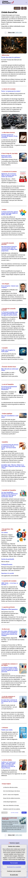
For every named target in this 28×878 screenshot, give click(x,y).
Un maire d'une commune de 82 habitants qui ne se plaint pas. (9, 701)
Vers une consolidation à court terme (9, 416)
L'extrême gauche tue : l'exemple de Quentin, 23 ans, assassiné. (9, 136)
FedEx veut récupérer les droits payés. (8, 350)
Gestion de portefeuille (7, 559)
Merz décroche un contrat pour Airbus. (9, 369)
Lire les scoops (14, 812)
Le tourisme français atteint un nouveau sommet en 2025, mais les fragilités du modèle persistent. (9, 669)
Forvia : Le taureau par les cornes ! (11, 91)
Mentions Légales (14, 843)
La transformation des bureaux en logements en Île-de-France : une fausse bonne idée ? (9, 447)
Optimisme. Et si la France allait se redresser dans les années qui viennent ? (9, 175)
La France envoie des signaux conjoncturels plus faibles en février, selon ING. (9, 213)
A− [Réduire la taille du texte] (22, 8)
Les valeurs (4, 532)
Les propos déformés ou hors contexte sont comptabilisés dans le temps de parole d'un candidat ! (9, 633)
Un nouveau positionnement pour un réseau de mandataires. (9, 388)
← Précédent (4, 812)
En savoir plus (14, 874)
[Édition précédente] (5, 32)
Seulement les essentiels (14, 867)
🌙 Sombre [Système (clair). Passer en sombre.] (17, 8)
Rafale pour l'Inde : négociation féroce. (6, 156)
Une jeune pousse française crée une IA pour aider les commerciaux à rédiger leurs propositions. (9, 249)
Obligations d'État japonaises (9, 609)
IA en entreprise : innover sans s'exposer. (9, 286)
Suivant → (24, 812)
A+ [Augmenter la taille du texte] (25, 8)
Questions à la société (7, 573)
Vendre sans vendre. (7, 730)
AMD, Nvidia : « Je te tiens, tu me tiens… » (9, 583)
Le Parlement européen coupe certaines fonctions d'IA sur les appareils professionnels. (9, 313)
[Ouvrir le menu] (26, 2)
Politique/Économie (6, 564)
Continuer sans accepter (14, 871)
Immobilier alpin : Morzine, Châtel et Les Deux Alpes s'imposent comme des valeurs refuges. (13, 466)
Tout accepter (14, 863)
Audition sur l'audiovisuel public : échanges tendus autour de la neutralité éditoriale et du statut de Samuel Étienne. (8, 765)
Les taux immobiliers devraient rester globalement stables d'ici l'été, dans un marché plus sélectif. (9, 495)
